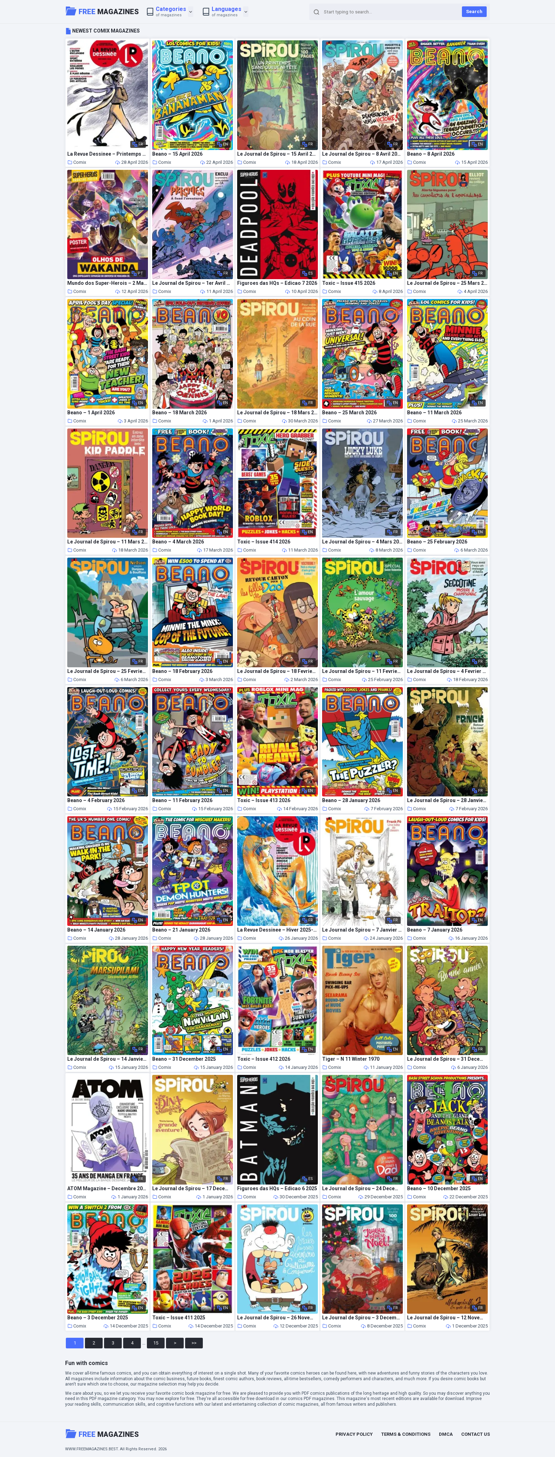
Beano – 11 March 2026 (434, 412)
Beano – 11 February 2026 (182, 800)
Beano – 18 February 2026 (182, 671)
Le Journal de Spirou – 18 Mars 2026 (277, 412)
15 (155, 1343)
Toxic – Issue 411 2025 (178, 1317)
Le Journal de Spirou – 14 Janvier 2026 (107, 1059)
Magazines (102, 11)
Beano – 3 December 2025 (97, 1317)
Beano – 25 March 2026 (349, 412)
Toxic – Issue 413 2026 (263, 800)
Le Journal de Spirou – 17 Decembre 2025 (192, 1188)
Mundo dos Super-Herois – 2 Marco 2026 (107, 283)
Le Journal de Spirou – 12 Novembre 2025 (447, 1317)
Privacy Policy (354, 1434)
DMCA (446, 1434)
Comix (76, 162)
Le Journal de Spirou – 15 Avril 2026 (277, 154)
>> (193, 1343)
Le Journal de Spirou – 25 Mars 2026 (447, 283)
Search (474, 11)
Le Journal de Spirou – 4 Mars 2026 (362, 542)
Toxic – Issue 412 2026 (263, 1059)
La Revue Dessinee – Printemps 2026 (107, 154)
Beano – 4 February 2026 (96, 800)
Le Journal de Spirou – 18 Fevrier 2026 (277, 671)
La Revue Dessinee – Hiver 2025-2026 (277, 930)
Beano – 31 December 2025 (184, 1059)
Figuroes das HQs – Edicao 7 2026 (277, 283)
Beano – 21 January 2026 (181, 930)
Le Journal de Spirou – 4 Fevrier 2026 (447, 671)
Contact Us (475, 1434)
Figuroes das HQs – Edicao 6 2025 (277, 1188)
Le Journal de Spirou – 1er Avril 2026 (192, 283)
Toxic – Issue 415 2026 (348, 283)
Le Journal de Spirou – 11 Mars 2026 (107, 542)
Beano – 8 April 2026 (430, 154)
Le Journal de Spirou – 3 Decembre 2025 (362, 1317)
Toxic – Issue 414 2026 (263, 542)
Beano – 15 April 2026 (177, 154)
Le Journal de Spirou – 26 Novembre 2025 (277, 1317)
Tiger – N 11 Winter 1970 (350, 1059)
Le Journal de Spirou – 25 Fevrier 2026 (107, 671)
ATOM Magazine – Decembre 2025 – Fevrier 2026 (107, 1188)
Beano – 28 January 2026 (351, 800)
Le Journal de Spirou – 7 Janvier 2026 (362, 930)
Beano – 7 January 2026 (434, 930)
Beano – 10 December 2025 (439, 1188)
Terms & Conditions (405, 1434)
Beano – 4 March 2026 (178, 542)
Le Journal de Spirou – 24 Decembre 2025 (362, 1188)
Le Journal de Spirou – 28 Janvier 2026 (447, 800)
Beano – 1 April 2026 (91, 412)
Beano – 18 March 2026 (179, 412)
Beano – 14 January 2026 (96, 930)
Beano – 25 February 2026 (437, 542)
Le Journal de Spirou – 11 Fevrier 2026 (362, 671)
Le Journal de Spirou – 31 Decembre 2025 (447, 1059)
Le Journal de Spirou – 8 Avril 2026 (362, 154)
